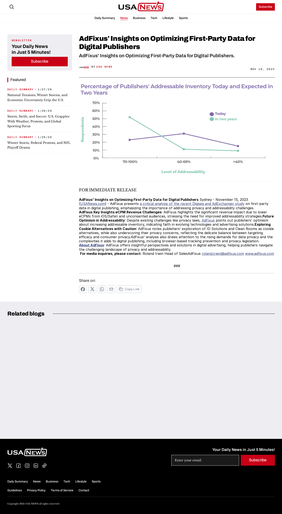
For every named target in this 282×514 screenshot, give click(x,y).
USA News (104, 66)
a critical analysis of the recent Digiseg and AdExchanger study (192, 203)
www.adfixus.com (259, 253)
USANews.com (92, 203)
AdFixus (208, 220)
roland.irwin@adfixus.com (223, 253)
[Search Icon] (11, 7)
